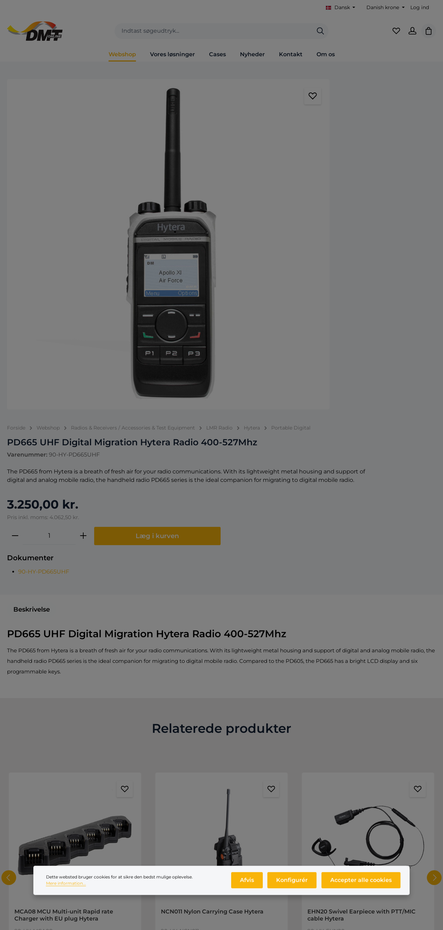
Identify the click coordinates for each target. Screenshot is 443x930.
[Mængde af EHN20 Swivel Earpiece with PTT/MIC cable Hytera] (359, 660)
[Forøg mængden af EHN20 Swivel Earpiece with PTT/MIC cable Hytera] (391, 660)
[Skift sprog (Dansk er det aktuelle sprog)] (340, 7)
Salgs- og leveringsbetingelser (162, 767)
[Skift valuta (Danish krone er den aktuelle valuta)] (385, 7)
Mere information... (66, 893)
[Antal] (196, 222)
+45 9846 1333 (52, 776)
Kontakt (133, 755)
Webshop (246, 755)
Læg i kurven (305, 223)
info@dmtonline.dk (55, 786)
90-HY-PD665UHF (191, 258)
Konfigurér (295, 889)
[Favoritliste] (393, 35)
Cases (241, 803)
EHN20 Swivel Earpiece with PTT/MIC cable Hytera (361, 606)
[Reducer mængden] (163, 222)
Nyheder (245, 791)
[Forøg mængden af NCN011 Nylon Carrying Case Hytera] (245, 660)
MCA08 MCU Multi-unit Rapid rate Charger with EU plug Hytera (63, 606)
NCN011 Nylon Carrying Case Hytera (212, 602)
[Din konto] (410, 35)
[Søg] (320, 35)
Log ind (419, 7)
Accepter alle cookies (361, 889)
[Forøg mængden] (231, 222)
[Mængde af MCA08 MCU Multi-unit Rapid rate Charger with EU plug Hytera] (66, 660)
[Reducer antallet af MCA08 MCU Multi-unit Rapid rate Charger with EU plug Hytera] (33, 660)
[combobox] (214, 35)
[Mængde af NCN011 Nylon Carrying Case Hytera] (212, 660)
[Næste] (434, 569)
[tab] (31, 301)
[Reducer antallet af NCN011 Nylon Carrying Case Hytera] (179, 660)
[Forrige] (8, 569)
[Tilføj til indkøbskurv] (117, 660)
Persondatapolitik (146, 779)
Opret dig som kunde (373, 767)
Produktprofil (251, 779)
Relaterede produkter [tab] (221, 419)
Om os (243, 767)
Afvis (252, 889)
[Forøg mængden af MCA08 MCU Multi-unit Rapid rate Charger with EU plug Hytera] (98, 660)
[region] (74, 162)
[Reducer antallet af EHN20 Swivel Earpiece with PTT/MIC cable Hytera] (326, 660)
